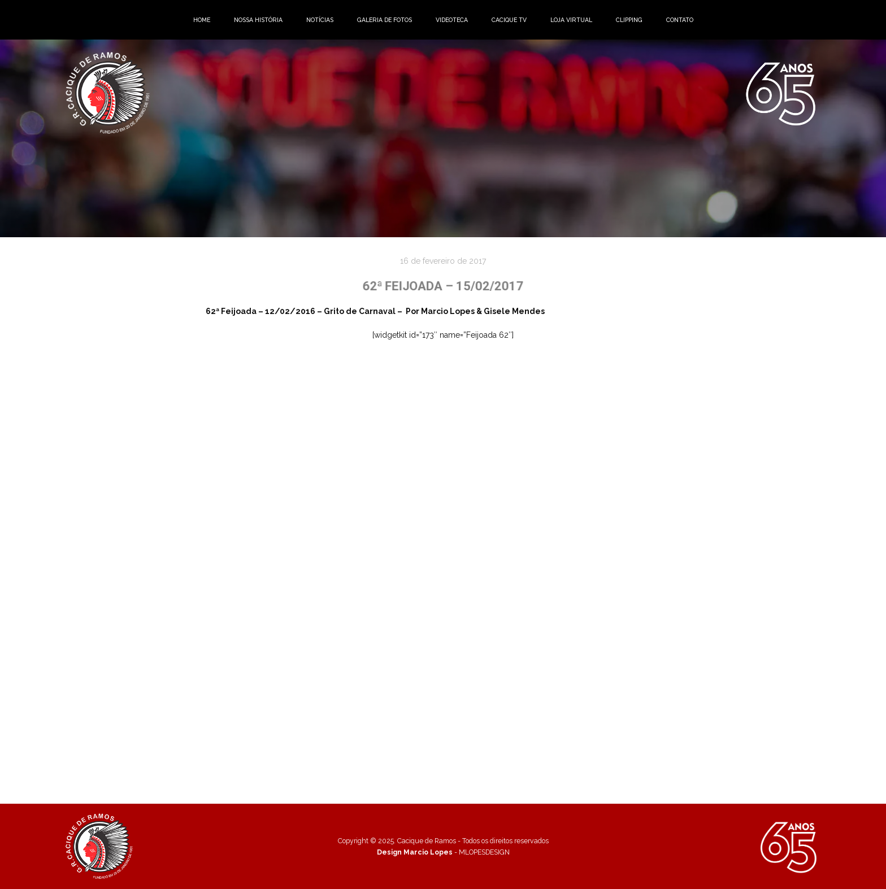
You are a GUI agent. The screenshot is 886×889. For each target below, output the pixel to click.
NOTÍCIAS (319, 19)
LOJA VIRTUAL (571, 19)
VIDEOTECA (452, 19)
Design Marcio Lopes (415, 852)
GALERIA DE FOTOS (384, 19)
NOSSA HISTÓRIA (258, 19)
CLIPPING (629, 19)
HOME (201, 19)
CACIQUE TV (509, 19)
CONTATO (679, 19)
